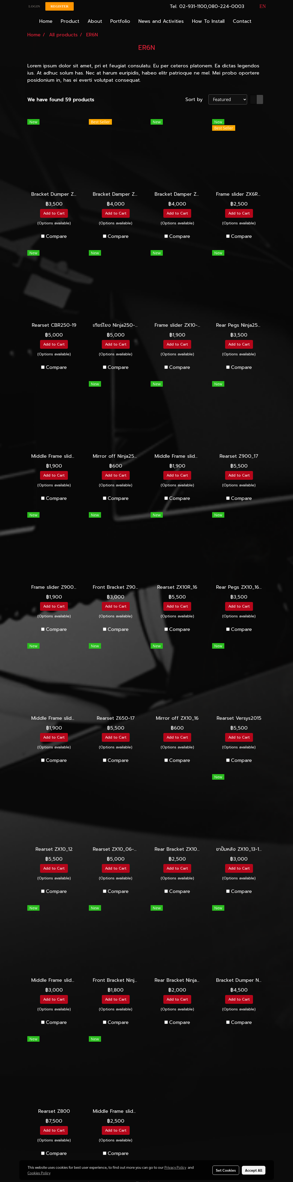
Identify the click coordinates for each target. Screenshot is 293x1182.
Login (34, 6)
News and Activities (161, 21)
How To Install (208, 21)
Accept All (253, 1170)
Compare (56, 236)
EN (259, 6)
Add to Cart (54, 213)
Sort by (196, 99)
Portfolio (120, 21)
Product (70, 21)
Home (46, 21)
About (95, 21)
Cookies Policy (39, 1172)
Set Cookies (226, 1170)
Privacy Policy (175, 1167)
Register (59, 6)
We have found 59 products (60, 99)
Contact (242, 21)
